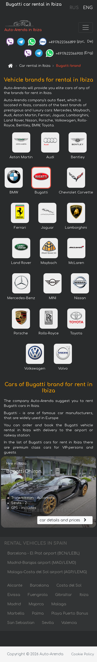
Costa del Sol (68, 585)
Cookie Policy (82, 654)
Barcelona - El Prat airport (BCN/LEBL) (43, 553)
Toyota (76, 333)
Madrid (14, 604)
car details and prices (64, 520)
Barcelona (39, 585)
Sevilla (48, 623)
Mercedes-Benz (21, 298)
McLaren (76, 263)
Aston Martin (21, 157)
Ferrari (20, 227)
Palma (38, 613)
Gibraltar (63, 595)
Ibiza (83, 595)
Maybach (49, 263)
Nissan (80, 298)
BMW (14, 192)
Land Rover (21, 263)
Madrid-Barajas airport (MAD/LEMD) (41, 563)
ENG (87, 7)
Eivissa (13, 595)
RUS (74, 7)
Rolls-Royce (49, 333)
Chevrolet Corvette (76, 192)
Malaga (58, 604)
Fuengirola (38, 595)
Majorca (36, 604)
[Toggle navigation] (85, 27)
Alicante (14, 585)
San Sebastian (20, 623)
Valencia (69, 623)
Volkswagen (34, 368)
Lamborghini (76, 227)
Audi (50, 157)
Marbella (15, 613)
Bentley (78, 157)
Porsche (21, 333)
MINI (52, 298)
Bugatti (41, 192)
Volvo (63, 368)
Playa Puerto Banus (69, 613)
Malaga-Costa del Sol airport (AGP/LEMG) (47, 572)
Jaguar (47, 227)
